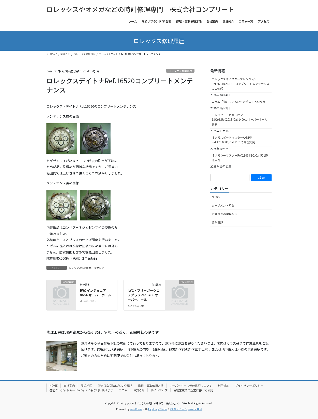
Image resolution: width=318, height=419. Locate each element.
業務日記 (99, 267)
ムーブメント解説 (223, 205)
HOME (53, 386)
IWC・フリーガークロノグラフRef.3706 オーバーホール (144, 295)
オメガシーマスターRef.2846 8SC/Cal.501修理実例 (240, 157)
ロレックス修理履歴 (180, 71)
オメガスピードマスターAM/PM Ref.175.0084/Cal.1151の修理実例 (233, 139)
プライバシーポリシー (249, 386)
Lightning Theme (157, 409)
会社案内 (69, 386)
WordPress (136, 409)
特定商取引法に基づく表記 (115, 386)
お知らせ (139, 390)
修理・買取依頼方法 (150, 386)
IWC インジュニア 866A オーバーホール (95, 292)
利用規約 (223, 386)
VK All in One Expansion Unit (186, 409)
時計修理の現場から (224, 214)
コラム (123, 390)
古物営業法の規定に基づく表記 (193, 390)
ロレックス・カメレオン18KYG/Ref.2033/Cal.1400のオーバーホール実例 (240, 119)
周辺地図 (86, 386)
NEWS (216, 197)
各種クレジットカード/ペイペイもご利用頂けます (81, 390)
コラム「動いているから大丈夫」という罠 (238, 102)
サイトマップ (159, 390)
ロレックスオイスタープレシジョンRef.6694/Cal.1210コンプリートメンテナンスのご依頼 (240, 83)
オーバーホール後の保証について (190, 386)
